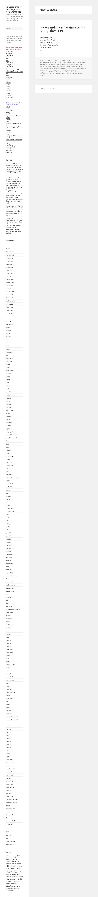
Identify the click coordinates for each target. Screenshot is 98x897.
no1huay (80, 68)
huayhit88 (9, 435)
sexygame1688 (10, 588)
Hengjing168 (9, 53)
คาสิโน (66, 72)
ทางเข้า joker (9, 94)
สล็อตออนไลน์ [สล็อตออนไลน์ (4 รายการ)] (15, 881)
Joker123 (8, 453)
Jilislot (7, 444)
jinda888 (8, 450)
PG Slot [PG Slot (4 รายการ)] (15, 866)
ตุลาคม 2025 (9, 267)
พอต (7, 701)
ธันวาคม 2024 (9, 298)
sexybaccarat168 (11, 585)
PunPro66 (8, 545)
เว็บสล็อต (8, 812)
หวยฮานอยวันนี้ (10, 787)
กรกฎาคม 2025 (10, 276)
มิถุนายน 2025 (9, 279)
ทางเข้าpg (8, 683)
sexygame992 (10, 591)
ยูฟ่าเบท (8, 707)
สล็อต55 (8, 732)
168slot (8, 327)
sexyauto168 (9, 582)
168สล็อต (8, 331)
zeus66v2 (8, 661)
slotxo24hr (9, 606)
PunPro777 (9, 548)
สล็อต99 (8, 57)
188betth (8, 90)
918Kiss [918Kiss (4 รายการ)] (19, 856)
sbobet (8, 579)
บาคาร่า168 (9, 689)
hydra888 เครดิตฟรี (11, 438)
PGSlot (8, 530)
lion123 (8, 468)
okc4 (7, 493)
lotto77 (8, 481)
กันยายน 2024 (9, 307)
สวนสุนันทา (9, 778)
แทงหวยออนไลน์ (10, 821)
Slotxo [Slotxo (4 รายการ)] (11, 872)
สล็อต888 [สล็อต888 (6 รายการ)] (8, 881)
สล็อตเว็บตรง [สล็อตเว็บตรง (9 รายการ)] (10, 886)
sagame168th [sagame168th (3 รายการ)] (13, 871)
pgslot (7, 68)
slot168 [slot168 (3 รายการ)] (7, 872)
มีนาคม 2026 (9, 252)
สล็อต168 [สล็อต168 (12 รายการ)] (18, 879)
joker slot (8, 95)
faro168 (8, 413)
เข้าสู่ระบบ (8, 835)
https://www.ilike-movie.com (14, 136)
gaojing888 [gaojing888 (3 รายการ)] (8, 859)
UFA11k (8, 622)
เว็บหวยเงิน (9, 151)
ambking (8, 367)
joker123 (8, 108)
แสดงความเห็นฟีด (10, 841)
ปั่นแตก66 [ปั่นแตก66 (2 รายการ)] (15, 876)
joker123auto (9, 456)
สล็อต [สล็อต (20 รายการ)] (8, 878)
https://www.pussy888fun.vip (14, 70)
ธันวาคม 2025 (9, 261)
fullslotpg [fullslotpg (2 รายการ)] (18, 857)
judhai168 (9, 462)
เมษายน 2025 (9, 286)
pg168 (7, 514)
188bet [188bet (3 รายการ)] (11, 856)
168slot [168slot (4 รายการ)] (8, 856)
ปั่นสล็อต (8, 695)
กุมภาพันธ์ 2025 (10, 292)
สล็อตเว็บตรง (9, 55)
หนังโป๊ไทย (9, 77)
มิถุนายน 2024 (9, 313)
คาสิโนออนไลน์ (10, 668)
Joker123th (74, 68)
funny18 (8, 83)
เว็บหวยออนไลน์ (10, 815)
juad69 (8, 459)
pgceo (7, 521)
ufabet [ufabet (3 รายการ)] (13, 874)
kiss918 (8, 86)
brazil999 (8, 395)
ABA (7, 355)
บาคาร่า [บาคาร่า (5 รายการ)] (8, 876)
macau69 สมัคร (10, 484)
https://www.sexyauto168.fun (14, 71)
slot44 (7, 60)
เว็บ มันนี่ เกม (9, 796)
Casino (8, 401)
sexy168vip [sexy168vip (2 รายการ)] (19, 871)
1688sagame (9, 324)
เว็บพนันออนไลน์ (10, 809)
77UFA (7, 346)
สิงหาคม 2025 (9, 273)
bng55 (7, 389)
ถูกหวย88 (8, 674)
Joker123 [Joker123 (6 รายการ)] (16, 861)
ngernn (8, 490)
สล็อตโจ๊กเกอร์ (10, 775)
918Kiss (8, 349)
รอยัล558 (8, 711)
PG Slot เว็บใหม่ (10, 508)
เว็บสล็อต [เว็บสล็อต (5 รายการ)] (17, 886)
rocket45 (8, 560)
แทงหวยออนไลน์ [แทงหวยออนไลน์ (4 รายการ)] (16, 888)
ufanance (8, 646)
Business (8, 398)
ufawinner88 (9, 652)
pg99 (7, 517)
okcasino (8, 496)
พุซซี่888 (8, 117)
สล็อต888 (8, 744)
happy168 (8, 429)
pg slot (8, 84)
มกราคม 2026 (9, 258)
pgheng (8, 524)
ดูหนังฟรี (8, 138)
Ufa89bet (8, 634)
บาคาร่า (8, 121)
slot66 (7, 59)
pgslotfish (8, 539)
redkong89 (9, 557)
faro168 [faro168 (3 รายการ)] (14, 857)
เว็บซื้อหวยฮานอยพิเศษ (12, 799)
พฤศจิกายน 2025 (10, 264)
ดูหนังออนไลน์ (9, 110)
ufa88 (7, 631)
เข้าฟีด (7, 838)
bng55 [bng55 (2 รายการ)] (7, 857)
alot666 (8, 364)
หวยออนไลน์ (9, 152)
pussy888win (9, 554)
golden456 (9, 426)
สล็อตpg (8, 753)
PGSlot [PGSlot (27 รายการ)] (9, 866)
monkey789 (9, 487)
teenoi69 (8, 616)
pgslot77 (8, 143)
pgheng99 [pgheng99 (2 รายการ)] (19, 863)
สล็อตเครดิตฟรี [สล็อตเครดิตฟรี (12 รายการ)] (11, 884)
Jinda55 (8, 447)
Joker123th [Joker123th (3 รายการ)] (13, 863)
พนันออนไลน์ (9, 698)
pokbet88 (8, 542)
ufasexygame (9, 649)
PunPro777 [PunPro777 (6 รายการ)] (9, 869)
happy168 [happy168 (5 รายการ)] (14, 859)
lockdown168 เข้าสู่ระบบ (12, 478)
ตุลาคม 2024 (9, 304)
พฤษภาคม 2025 (10, 282)
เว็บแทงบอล (9, 818)
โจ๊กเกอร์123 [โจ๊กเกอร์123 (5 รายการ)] (9, 890)
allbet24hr (9, 361)
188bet (8, 334)
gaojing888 (9, 422)
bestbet (8, 376)
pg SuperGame (10, 511)
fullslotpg (8, 130)
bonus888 (8, 64)
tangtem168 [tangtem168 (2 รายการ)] (20, 872)
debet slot (8, 404)
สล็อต (7, 723)
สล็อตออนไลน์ (9, 760)
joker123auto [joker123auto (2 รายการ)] (8, 863)
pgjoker (8, 527)
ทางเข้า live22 (10, 680)
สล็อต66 (8, 735)
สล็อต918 (8, 747)
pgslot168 (8, 533)
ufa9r (7, 637)
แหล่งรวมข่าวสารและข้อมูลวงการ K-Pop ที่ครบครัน (14, 9)
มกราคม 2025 (9, 295)
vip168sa (8, 655)
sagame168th (9, 573)
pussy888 (8, 119)
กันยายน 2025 (9, 270)
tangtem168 (9, 612)
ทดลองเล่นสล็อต (10, 677)
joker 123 (8, 114)
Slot (7, 594)
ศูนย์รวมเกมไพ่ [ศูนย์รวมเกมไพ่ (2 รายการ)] (20, 876)
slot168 (8, 600)
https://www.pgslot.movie (13, 123)
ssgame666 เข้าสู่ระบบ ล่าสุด (13, 609)
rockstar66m (9, 563)
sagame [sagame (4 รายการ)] (8, 871)
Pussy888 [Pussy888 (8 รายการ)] (16, 869)
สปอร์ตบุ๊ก (8, 714)
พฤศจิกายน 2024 (10, 301)
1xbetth (8, 79)
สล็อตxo (8, 756)
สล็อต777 (8, 741)
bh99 (7, 383)
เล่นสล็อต (8, 793)
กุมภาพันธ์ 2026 (10, 255)
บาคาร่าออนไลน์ (10, 147)
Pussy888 (8, 551)
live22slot (8, 132)
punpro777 (9, 149)
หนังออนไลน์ (9, 781)
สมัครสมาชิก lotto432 (12, 717)
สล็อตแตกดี (9, 772)
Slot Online (9, 597)
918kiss (8, 106)
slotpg (7, 75)
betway (8, 380)
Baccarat (8, 373)
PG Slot (8, 505)
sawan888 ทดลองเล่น (12, 576)
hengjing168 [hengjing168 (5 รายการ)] (9, 861)
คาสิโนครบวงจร (10, 665)
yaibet (7, 658)
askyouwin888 (10, 370)
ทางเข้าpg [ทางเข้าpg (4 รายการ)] (17, 874)
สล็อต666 (8, 738)
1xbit (7, 343)
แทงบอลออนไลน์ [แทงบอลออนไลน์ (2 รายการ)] (9, 888)
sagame (8, 112)
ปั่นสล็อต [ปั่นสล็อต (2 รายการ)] (12, 876)
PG (6, 502)
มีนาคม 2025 (9, 289)
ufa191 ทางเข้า (10, 625)
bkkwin (8, 386)
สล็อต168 (8, 726)
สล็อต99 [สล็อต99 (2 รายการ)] (12, 879)
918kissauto (9, 352)
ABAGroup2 (9, 358)
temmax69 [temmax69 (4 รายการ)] (8, 874)
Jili (6, 441)
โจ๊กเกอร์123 (9, 51)
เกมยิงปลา (8, 790)
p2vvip (8, 499)
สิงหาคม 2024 (9, 310)
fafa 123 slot (9, 410)
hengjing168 (9, 432)
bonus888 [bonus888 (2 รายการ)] (10, 857)
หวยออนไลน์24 (10, 784)
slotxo (7, 73)
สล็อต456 (8, 729)
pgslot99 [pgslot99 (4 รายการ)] (19, 866)
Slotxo (62, 72)
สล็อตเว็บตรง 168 (10, 769)
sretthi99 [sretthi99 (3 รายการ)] (15, 872)
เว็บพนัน (8, 806)
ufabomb (8, 643)
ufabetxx (8, 640)
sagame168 (9, 570)
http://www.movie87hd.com (14, 116)
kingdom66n (9, 465)
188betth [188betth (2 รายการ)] (15, 856)
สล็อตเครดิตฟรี (10, 763)
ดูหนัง (7, 134)
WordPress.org (10, 844)
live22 (7, 471)
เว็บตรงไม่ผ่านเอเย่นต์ (11, 802)
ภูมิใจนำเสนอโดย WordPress (48, 89)
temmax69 (9, 619)
